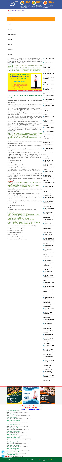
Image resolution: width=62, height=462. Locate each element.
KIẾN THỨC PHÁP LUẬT (12, 34)
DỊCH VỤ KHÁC (10, 49)
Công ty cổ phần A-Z (48, 138)
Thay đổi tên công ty (48, 103)
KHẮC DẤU (10, 29)
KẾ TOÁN (9, 24)
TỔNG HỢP (10, 54)
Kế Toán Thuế (46, 150)
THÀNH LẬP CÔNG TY (11, 19)
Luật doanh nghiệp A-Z (48, 148)
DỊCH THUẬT (10, 39)
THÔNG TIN (10, 44)
